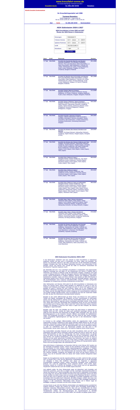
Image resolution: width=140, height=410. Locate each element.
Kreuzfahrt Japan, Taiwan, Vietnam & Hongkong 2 (70, 211)
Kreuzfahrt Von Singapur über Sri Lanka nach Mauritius (72, 238)
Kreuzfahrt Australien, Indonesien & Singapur (69, 115)
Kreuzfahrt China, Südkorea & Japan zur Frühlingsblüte (72, 182)
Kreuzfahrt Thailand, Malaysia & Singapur (68, 90)
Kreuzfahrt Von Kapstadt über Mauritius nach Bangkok (71, 61)
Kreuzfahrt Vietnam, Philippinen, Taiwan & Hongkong (71, 101)
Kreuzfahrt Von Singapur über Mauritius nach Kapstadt (71, 224)
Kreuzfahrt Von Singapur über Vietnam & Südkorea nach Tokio (73, 142)
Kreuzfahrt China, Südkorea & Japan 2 (67, 170)
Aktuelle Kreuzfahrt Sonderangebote (35, 10)
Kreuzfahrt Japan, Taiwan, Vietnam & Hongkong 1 (70, 199)
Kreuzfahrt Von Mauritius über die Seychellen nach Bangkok (73, 76)
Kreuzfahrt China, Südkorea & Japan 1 (67, 157)
